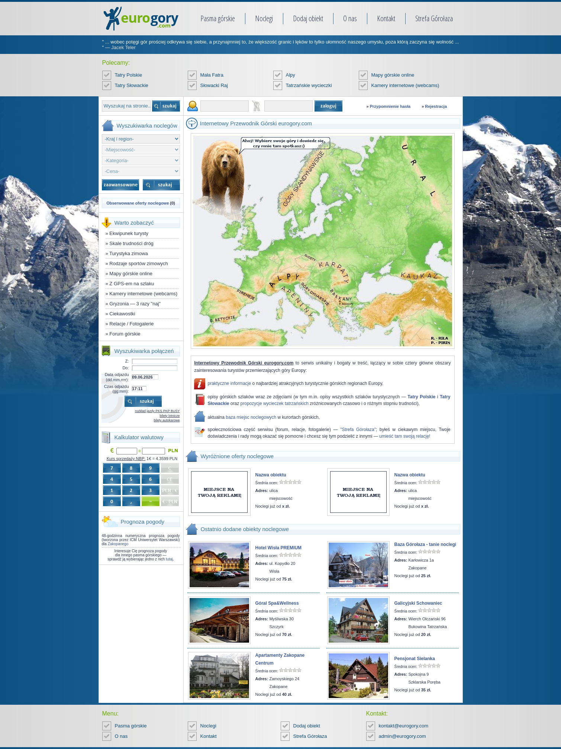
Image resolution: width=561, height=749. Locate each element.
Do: (125, 368)
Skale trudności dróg (131, 243)
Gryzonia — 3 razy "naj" (135, 303)
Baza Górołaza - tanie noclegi (425, 544)
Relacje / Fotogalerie (131, 324)
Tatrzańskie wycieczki (309, 85)
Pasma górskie (217, 18)
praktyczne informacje (229, 383)
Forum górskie (124, 334)
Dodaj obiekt (308, 18)
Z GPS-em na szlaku (131, 283)
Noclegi (264, 18)
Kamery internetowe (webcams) (405, 85)
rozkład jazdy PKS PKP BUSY (157, 411)
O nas (350, 18)
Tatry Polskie (128, 75)
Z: (127, 361)
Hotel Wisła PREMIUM (278, 547)
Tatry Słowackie (131, 85)
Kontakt (386, 18)
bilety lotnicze (169, 416)
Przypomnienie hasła (390, 106)
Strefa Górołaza (434, 18)
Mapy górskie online (393, 75)
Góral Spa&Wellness (277, 603)
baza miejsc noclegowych (251, 417)
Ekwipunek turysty (128, 233)
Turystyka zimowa (128, 253)
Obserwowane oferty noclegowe (137, 203)
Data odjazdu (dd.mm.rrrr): (117, 377)
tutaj (169, 559)
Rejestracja (436, 106)
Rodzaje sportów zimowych (138, 263)
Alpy (290, 75)
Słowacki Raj (214, 85)
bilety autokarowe (167, 420)
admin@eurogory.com (402, 736)
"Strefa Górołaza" (358, 429)
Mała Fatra (211, 75)
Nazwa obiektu (270, 475)
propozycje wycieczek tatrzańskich (275, 403)
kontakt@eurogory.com (404, 726)
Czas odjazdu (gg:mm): (116, 388)
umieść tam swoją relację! (404, 436)
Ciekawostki (122, 313)
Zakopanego (118, 544)
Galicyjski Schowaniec (418, 603)
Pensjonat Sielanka (414, 658)
